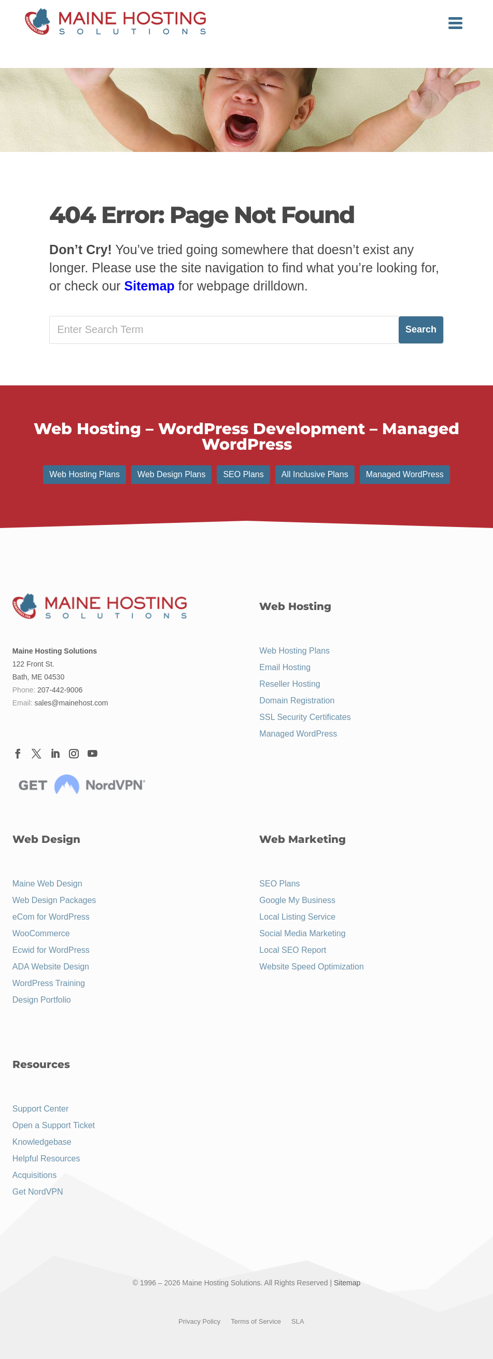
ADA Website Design (50, 966)
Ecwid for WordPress (51, 950)
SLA (297, 1321)
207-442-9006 (59, 690)
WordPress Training (48, 983)
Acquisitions (34, 1175)
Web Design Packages (54, 900)
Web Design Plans (171, 474)
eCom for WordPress (51, 916)
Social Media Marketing (302, 933)
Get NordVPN (37, 1191)
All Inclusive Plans (314, 474)
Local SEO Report (292, 950)
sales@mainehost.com (71, 703)
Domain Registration (296, 700)
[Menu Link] (115, 22)
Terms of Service (256, 1321)
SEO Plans (243, 474)
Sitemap (149, 286)
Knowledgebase (42, 1142)
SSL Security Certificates (304, 717)
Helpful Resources (46, 1158)
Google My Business (297, 900)
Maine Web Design (47, 883)
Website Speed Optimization (311, 966)
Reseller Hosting (289, 684)
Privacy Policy (199, 1321)
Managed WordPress (405, 474)
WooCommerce (41, 933)
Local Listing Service (297, 916)
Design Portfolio (41, 999)
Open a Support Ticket (53, 1125)
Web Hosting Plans (84, 474)
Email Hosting (285, 667)
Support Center (40, 1108)
